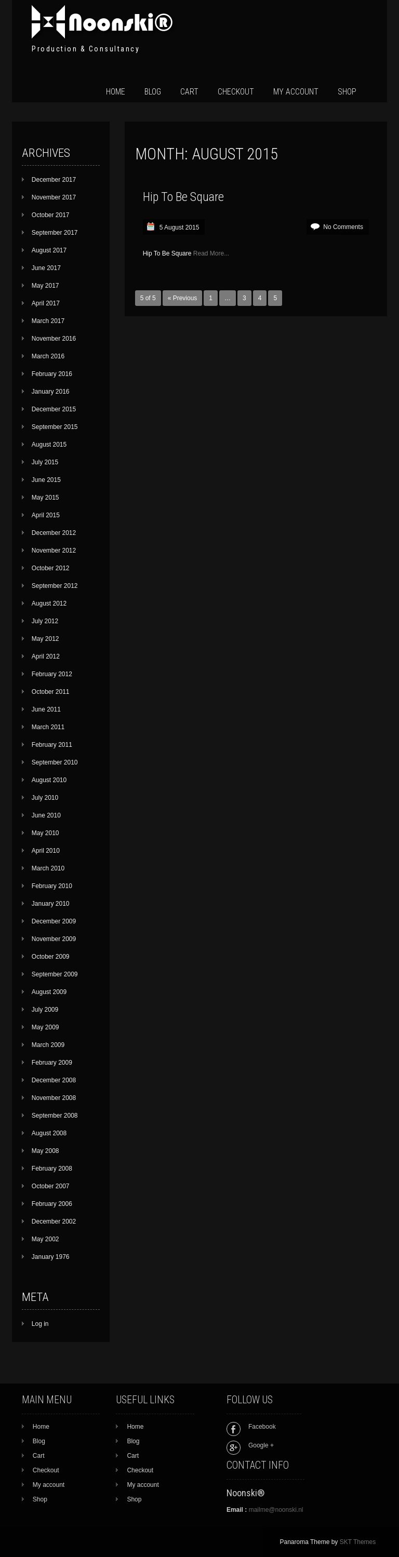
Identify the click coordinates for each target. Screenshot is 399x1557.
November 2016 (54, 338)
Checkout (236, 92)
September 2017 (55, 232)
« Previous (182, 298)
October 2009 (51, 956)
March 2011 (48, 727)
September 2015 (55, 427)
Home (115, 92)
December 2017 (54, 179)
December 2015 (54, 409)
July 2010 (45, 797)
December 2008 (54, 1080)
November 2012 (54, 550)
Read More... (211, 253)
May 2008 (45, 1151)
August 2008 (49, 1133)
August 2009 (49, 992)
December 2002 (54, 1221)
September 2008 (55, 1115)
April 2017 (46, 303)
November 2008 (54, 1098)
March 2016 (48, 356)
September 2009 (55, 974)
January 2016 (51, 391)
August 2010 (49, 780)
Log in (40, 1323)
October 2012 (51, 568)
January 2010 (51, 903)
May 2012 (45, 638)
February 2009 (52, 1062)
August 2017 (49, 250)
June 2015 (46, 480)
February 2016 (52, 374)
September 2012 (55, 585)
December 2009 (54, 921)
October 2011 (51, 691)
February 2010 (52, 886)
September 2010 (55, 762)
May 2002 (45, 1239)
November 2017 (54, 197)
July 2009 (45, 1009)
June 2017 (46, 268)
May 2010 (45, 833)
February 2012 (52, 674)
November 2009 (54, 939)
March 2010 (48, 868)
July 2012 (45, 621)
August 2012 (49, 603)
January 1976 (51, 1256)
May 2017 (45, 285)
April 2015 (46, 515)
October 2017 (51, 215)
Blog (152, 92)
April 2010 (46, 850)
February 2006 (52, 1203)
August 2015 (49, 444)
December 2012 (54, 532)
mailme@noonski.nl (276, 1509)
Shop (347, 92)
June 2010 (46, 815)
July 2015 (45, 462)
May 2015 (45, 497)
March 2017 (48, 321)
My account (295, 92)
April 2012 (46, 656)
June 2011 (46, 709)
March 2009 (48, 1045)
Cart (189, 92)
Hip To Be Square (183, 197)
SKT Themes (358, 1542)
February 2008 (52, 1168)
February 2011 (52, 744)
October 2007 (51, 1186)
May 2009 (45, 1027)
